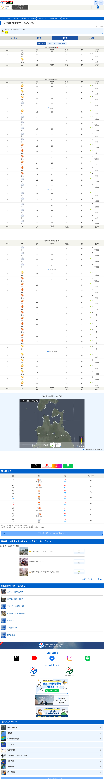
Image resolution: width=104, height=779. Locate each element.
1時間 (65, 38)
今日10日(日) (41, 43)
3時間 (39, 38)
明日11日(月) (51, 43)
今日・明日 (13, 38)
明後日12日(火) (61, 43)
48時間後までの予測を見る (93, 449)
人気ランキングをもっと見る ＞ (92, 579)
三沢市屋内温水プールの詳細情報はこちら (53, 533)
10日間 (91, 38)
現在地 (98, 8)
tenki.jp (7, 2)
